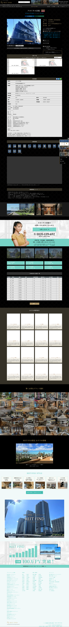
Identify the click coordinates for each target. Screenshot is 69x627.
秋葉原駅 (40, 590)
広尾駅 (34, 578)
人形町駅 (34, 584)
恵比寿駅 (40, 575)
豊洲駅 (40, 578)
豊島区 (27, 583)
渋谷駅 (40, 574)
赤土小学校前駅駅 (27, 85)
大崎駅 (40, 586)
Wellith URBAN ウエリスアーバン (12, 611)
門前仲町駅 (40, 577)
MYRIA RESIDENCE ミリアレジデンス (13, 595)
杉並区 (27, 586)
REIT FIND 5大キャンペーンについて (55, 574)
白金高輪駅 (34, 580)
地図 (58, 6)
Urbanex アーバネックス (11, 583)
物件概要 (53, 6)
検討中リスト (51, 583)
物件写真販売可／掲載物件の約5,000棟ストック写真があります (24, 48)
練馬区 (27, 587)
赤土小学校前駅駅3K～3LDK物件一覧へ (49, 267)
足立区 (23, 589)
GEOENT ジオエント (10, 617)
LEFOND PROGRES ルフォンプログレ (13, 584)
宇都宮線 (17, 89)
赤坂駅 (34, 577)
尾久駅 (20, 89)
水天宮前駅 (34, 586)
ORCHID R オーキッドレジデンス (12, 587)
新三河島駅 (21, 91)
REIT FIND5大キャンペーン (34, 492)
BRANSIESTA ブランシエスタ (12, 605)
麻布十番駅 (34, 574)
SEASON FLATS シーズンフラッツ (12, 592)
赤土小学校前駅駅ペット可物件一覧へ (11, 267)
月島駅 (34, 590)
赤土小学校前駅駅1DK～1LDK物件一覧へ (31, 267)
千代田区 (27, 577)
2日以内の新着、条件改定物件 (54, 581)
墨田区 (23, 581)
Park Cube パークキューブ (11, 581)
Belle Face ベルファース (11, 615)
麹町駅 (40, 584)
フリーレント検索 (52, 577)
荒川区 (27, 584)
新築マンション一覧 (52, 580)
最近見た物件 (62, 144)
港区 (23, 574)
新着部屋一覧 (51, 578)
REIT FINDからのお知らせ (53, 587)
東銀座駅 (34, 587)
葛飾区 (27, 589)
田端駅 (21, 88)
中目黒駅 (40, 587)
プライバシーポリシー (53, 584)
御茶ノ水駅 (40, 589)
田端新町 (21, 83)
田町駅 (34, 581)
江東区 (27, 575)
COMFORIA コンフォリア (11, 577)
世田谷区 (27, 581)
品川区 (23, 578)
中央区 (27, 574)
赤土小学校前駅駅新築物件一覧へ (11, 263)
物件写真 (48, 6)
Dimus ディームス (10, 589)
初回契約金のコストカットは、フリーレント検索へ (34, 566)
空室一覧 (63, 6)
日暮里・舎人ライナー (19, 85)
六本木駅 (34, 575)
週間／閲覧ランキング (53, 575)
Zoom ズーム (9, 612)
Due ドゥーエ (9, 593)
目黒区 (27, 578)
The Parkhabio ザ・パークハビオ (12, 578)
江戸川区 (23, 590)
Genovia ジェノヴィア (10, 599)
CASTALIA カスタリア (10, 586)
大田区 (23, 583)
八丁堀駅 (34, 589)
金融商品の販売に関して (53, 586)
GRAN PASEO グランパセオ (11, 596)
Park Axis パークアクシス (11, 574)
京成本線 (17, 91)
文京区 (23, 580)
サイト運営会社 (52, 245)
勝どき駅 (34, 583)
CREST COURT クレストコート (12, 602)
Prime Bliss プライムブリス (11, 618)
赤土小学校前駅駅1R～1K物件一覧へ (30, 263)
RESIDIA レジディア (10, 575)
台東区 (27, 580)
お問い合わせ (43, 229)
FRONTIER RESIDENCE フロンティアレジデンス (13, 609)
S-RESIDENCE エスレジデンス (12, 598)
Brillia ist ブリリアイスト (11, 590)
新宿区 (23, 577)
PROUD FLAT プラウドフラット (12, 580)
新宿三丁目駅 (41, 580)
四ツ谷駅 (40, 583)
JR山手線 (17, 88)
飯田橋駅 (40, 581)
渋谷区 (23, 575)
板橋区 (23, 587)
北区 (18, 83)
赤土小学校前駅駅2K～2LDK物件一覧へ (49, 263)
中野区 (23, 586)
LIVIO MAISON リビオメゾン (11, 614)
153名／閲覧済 (35, 6)
